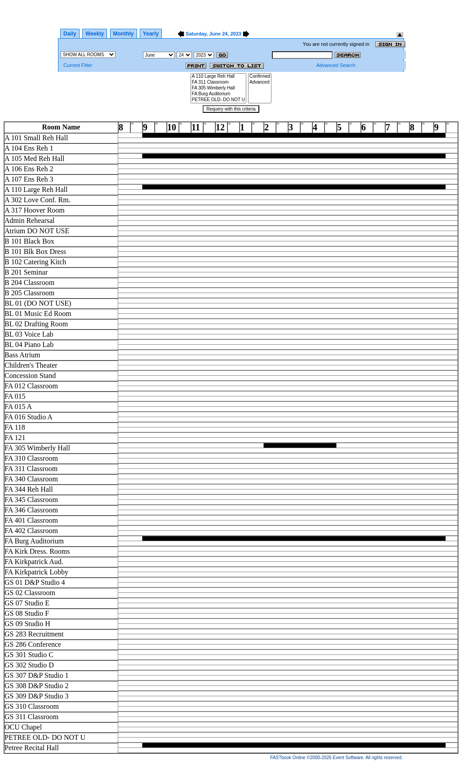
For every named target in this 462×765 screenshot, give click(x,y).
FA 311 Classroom (218, 82)
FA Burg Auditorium (218, 94)
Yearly (151, 34)
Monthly (123, 34)
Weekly (94, 34)
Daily (69, 34)
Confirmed (260, 77)
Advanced (260, 82)
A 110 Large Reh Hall (218, 77)
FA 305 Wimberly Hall (218, 88)
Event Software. (348, 757)
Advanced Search (335, 65)
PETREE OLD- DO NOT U (218, 100)
